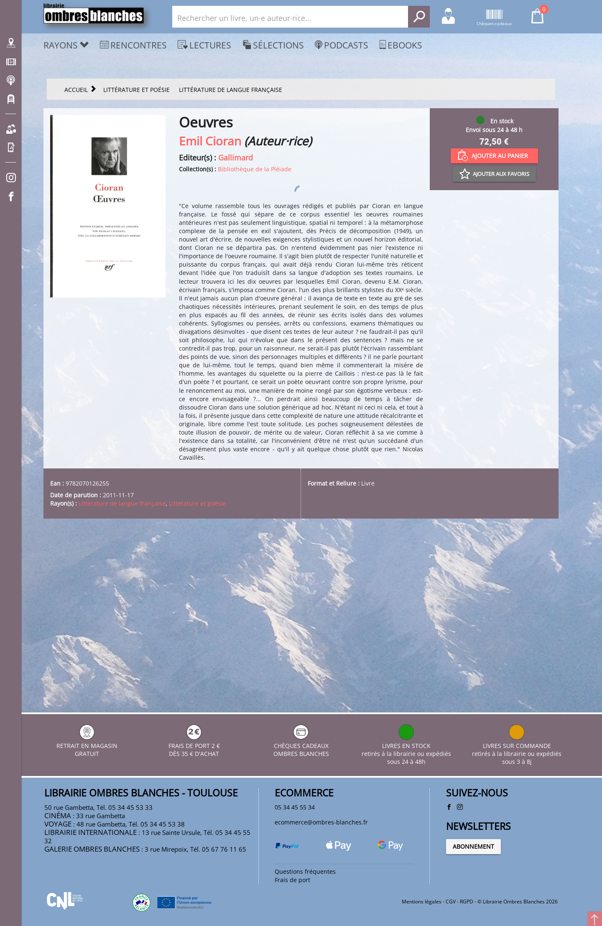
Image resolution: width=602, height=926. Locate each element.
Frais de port (297, 878)
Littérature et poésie (233, 672)
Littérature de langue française (140, 672)
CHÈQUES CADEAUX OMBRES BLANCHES (301, 735)
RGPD (466, 902)
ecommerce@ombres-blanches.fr (333, 815)
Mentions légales (421, 902)
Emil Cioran (210, 142)
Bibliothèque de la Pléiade (274, 171)
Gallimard (235, 159)
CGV (451, 902)
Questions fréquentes (313, 867)
